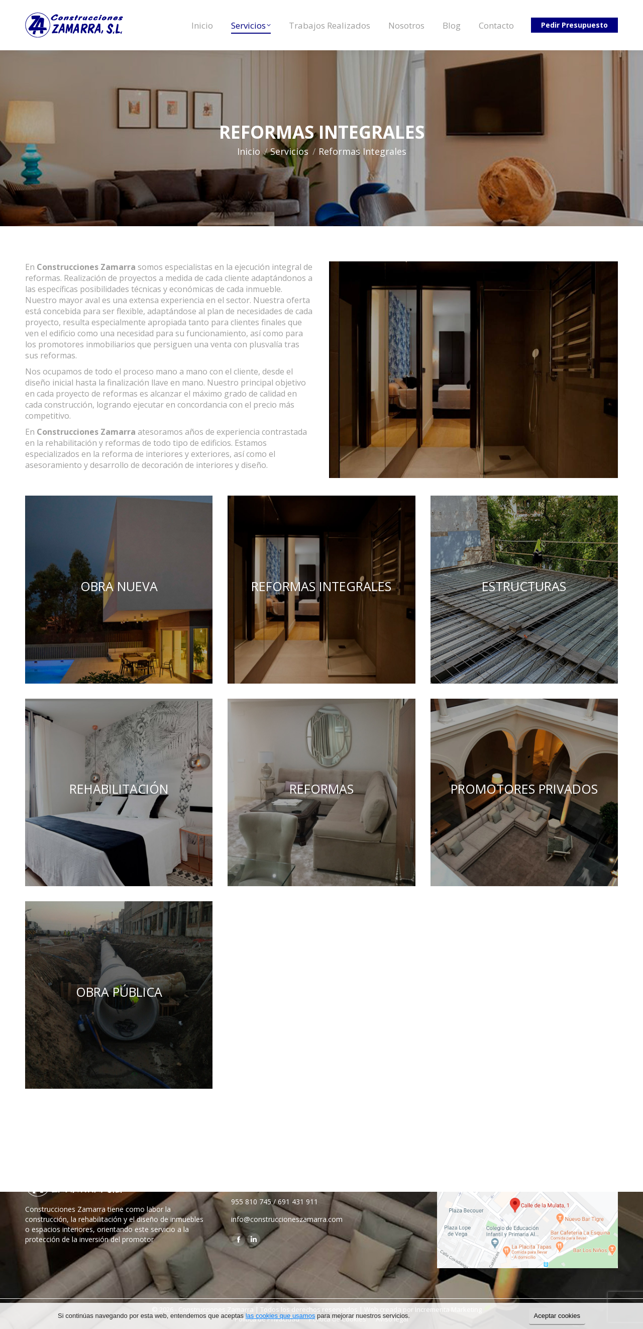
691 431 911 (298, 1201)
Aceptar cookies (557, 1315)
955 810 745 (251, 1201)
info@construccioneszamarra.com (287, 1219)
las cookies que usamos (280, 1315)
